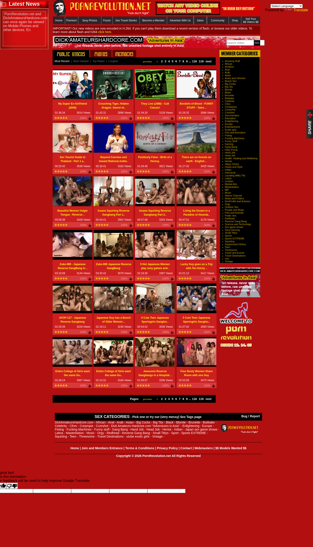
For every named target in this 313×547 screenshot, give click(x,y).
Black (228, 92)
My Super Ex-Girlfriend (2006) (72, 105)
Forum (107, 20)
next (208, 61)
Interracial (230, 172)
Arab (227, 72)
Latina (228, 178)
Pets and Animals (234, 212)
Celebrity (229, 101)
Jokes (200, 20)
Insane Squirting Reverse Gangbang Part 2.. (155, 212)
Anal (227, 69)
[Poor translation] (12, 486)
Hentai (228, 161)
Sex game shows (234, 227)
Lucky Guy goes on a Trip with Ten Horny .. (196, 266)
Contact (186, 448)
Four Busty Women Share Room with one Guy (196, 373)
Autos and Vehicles (235, 78)
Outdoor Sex (232, 207)
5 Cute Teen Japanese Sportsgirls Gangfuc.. (155, 319)
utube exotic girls (137, 436)
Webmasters (203, 448)
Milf (227, 189)
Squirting (229, 241)
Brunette (229, 95)
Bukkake (229, 98)
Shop (235, 20)
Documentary (232, 115)
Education (230, 118)
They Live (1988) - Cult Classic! (155, 105)
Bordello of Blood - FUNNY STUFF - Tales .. (196, 105)
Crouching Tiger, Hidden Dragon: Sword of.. (113, 105)
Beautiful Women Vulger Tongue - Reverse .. (72, 212)
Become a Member (153, 20)
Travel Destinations (235, 255)
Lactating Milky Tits (235, 175)
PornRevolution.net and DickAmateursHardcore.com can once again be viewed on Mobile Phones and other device (25, 22)
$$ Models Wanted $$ (230, 448)
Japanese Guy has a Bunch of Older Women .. (113, 319)
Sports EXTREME (234, 238)
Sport (174, 433)
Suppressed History (235, 244)
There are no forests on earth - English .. (196, 159)
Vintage (229, 261)
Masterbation (232, 187)
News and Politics (234, 198)
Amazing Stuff (232, 61)
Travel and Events (234, 252)
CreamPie (230, 109)
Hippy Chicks (232, 164)
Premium (71, 20)
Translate (296, 10)
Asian (228, 75)
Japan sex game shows (201, 429)
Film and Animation (235, 132)
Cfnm (228, 104)
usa (227, 258)
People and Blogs (234, 210)
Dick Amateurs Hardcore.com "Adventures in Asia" (145, 426)
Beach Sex (231, 81)
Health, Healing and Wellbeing (241, 158)
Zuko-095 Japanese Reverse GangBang (113, 266)
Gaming (229, 144)
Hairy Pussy (231, 149)
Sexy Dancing (232, 230)
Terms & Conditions (139, 448)
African (228, 64)
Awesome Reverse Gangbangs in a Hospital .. (155, 373)
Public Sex (230, 215)
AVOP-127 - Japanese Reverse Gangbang (72, 319)
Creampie (86, 426)
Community (217, 20)
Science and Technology (238, 224)
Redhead (230, 218)
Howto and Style (234, 167)
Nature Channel (233, 195)
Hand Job (230, 152)
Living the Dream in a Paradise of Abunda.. (196, 212)
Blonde (228, 89)
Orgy (227, 204)
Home (58, 20)
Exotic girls (231, 129)
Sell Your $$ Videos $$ (251, 20)
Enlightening (231, 121)
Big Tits (229, 86)
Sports (228, 235)
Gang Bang (231, 147)
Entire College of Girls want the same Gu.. (72, 373)
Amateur (229, 66)
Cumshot (230, 112)
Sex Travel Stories (126, 20)
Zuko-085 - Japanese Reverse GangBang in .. (72, 266)
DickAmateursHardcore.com (74, 422)
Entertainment (232, 127)
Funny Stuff (231, 141)
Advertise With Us (180, 20)
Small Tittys (231, 232)
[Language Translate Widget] (286, 6)
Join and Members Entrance (102, 448)
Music (228, 192)
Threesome (231, 250)
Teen (227, 247)
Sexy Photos (89, 20)
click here (104, 32)
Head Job (230, 155)
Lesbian (229, 181)
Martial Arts (231, 184)
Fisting (228, 135)
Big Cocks (230, 84)
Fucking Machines (234, 138)
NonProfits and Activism (237, 201)
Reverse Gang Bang (236, 221)
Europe (229, 124)
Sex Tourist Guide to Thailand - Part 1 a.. (72, 159)
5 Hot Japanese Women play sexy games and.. (155, 266)
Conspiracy (231, 106)
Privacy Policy (167, 448)
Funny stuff (101, 429)
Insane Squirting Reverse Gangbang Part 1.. (113, 212)
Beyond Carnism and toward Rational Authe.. (113, 159)
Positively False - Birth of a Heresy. (155, 159)
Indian (228, 169)
